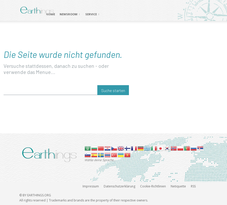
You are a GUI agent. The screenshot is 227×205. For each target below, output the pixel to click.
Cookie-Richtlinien (153, 186)
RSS (193, 186)
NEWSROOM (70, 14)
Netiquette (178, 186)
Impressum (91, 186)
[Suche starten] (113, 90)
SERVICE (92, 14)
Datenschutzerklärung (119, 186)
